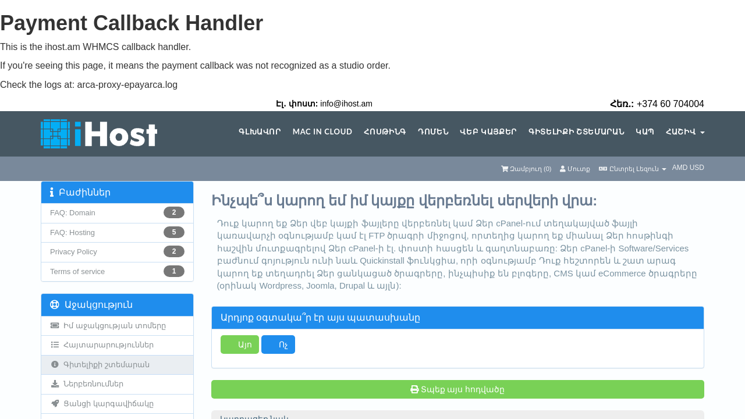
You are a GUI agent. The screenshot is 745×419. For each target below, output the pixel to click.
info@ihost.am (346, 103)
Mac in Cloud (323, 131)
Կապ (645, 131)
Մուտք (575, 168)
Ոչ (278, 344)
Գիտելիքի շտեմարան (576, 131)
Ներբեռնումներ (86, 383)
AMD (681, 168)
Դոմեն (433, 131)
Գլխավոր (260, 131)
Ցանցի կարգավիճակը (102, 403)
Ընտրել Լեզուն (632, 168)
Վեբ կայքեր (488, 131)
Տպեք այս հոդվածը (457, 389)
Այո (240, 344)
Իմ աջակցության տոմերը (108, 325)
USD (697, 168)
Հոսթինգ (385, 131)
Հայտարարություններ (102, 344)
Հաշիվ (685, 131)
